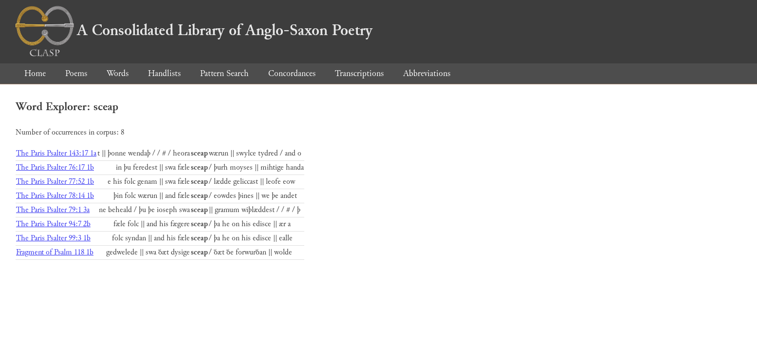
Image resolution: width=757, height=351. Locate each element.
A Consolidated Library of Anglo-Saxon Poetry (194, 30)
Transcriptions (359, 73)
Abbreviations (426, 73)
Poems (76, 73)
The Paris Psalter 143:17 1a (56, 153)
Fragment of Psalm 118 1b (54, 252)
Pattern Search (224, 73)
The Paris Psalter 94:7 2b (53, 224)
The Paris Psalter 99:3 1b (53, 238)
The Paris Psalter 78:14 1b (55, 195)
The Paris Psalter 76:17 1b (55, 167)
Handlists (164, 73)
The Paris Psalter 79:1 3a (53, 209)
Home (35, 73)
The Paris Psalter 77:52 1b (55, 181)
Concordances (291, 73)
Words (118, 73)
